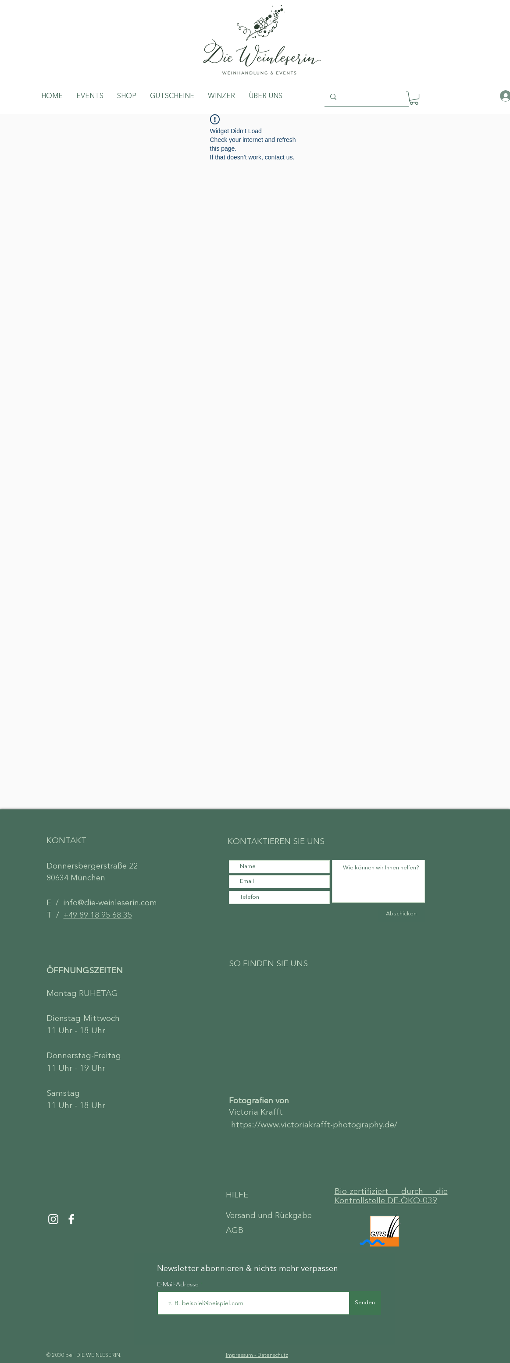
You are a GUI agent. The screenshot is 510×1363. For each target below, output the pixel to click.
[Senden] (365, 1303)
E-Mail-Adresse (178, 1284)
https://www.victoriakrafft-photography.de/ (314, 1125)
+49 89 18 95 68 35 (98, 915)
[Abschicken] (401, 914)
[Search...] (366, 96)
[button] (414, 98)
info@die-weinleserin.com (110, 903)
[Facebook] (71, 1219)
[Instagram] (53, 1219)
